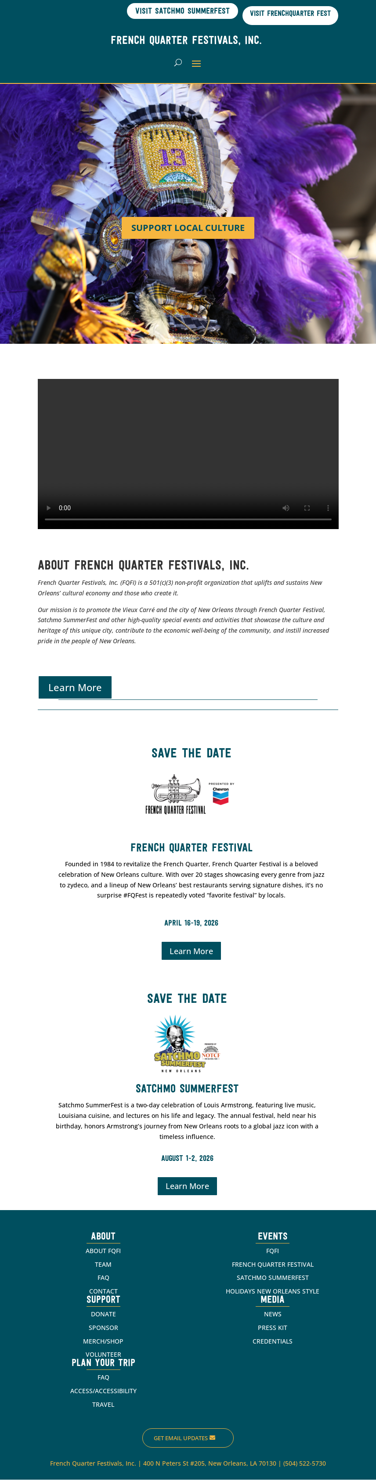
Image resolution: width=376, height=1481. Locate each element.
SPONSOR (103, 1329)
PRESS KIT (272, 1329)
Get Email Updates (181, 1439)
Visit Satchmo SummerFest (172, 11)
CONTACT (103, 1292)
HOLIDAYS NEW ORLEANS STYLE (272, 1292)
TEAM (103, 1265)
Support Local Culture (188, 229)
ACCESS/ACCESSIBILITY (103, 1392)
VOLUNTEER (103, 1356)
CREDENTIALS (273, 1342)
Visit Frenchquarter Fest (286, 14)
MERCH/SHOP (103, 1342)
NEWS (273, 1315)
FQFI (272, 1252)
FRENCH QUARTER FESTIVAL (273, 1265)
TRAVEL (103, 1406)
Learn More (75, 688)
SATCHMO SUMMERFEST (273, 1279)
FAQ (103, 1279)
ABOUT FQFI (103, 1252)
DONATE (103, 1315)
